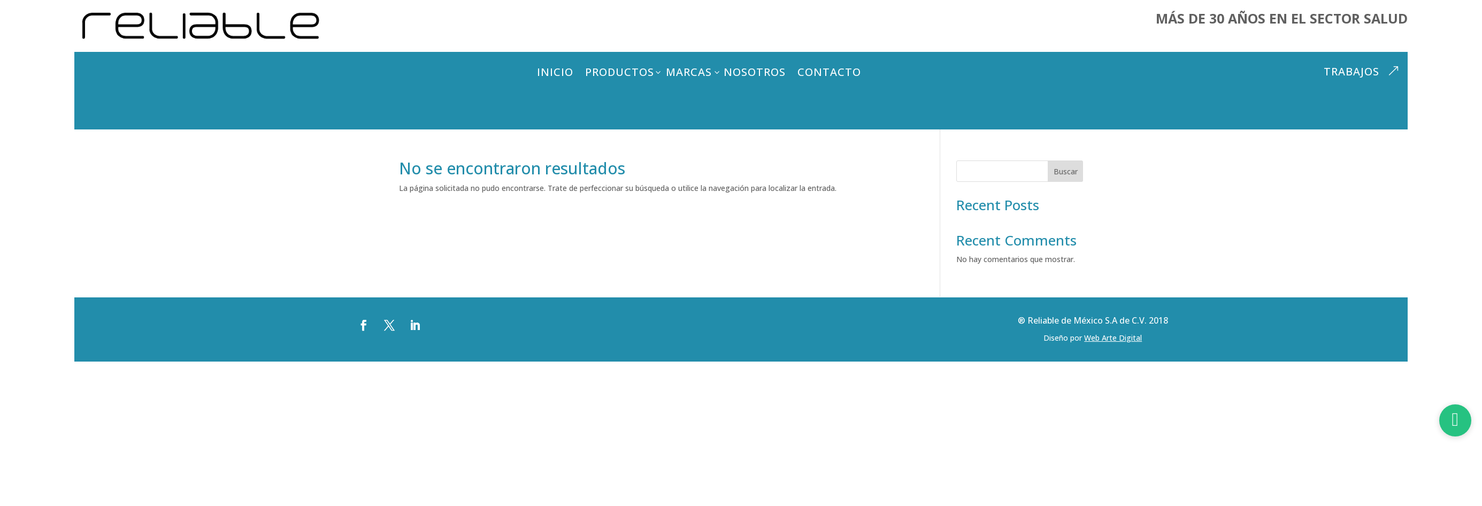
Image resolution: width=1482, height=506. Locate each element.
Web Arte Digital (1113, 338)
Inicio (555, 72)
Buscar (1066, 171)
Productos (619, 72)
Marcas (689, 72)
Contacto (829, 72)
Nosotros (755, 72)
